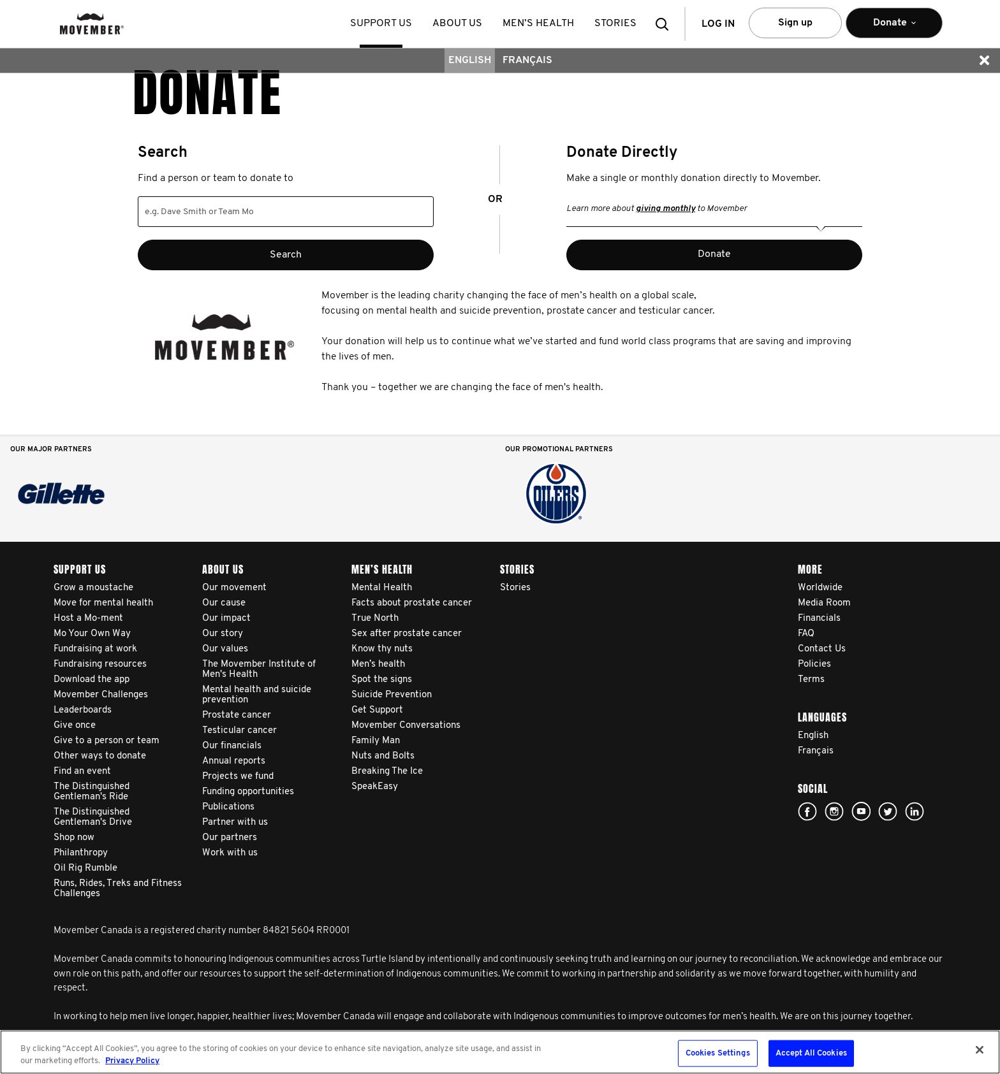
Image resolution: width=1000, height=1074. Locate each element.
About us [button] (457, 23)
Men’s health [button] (538, 23)
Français (527, 60)
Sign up (795, 23)
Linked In (914, 811)
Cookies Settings (718, 1053)
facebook (807, 811)
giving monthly (665, 209)
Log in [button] (718, 24)
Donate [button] (894, 28)
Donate (714, 254)
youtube (861, 811)
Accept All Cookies (811, 1053)
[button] (666, 24)
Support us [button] (381, 23)
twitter (887, 811)
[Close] (980, 1050)
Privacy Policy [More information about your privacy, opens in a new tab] (132, 1061)
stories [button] (615, 23)
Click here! (834, 811)
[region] (500, 1052)
